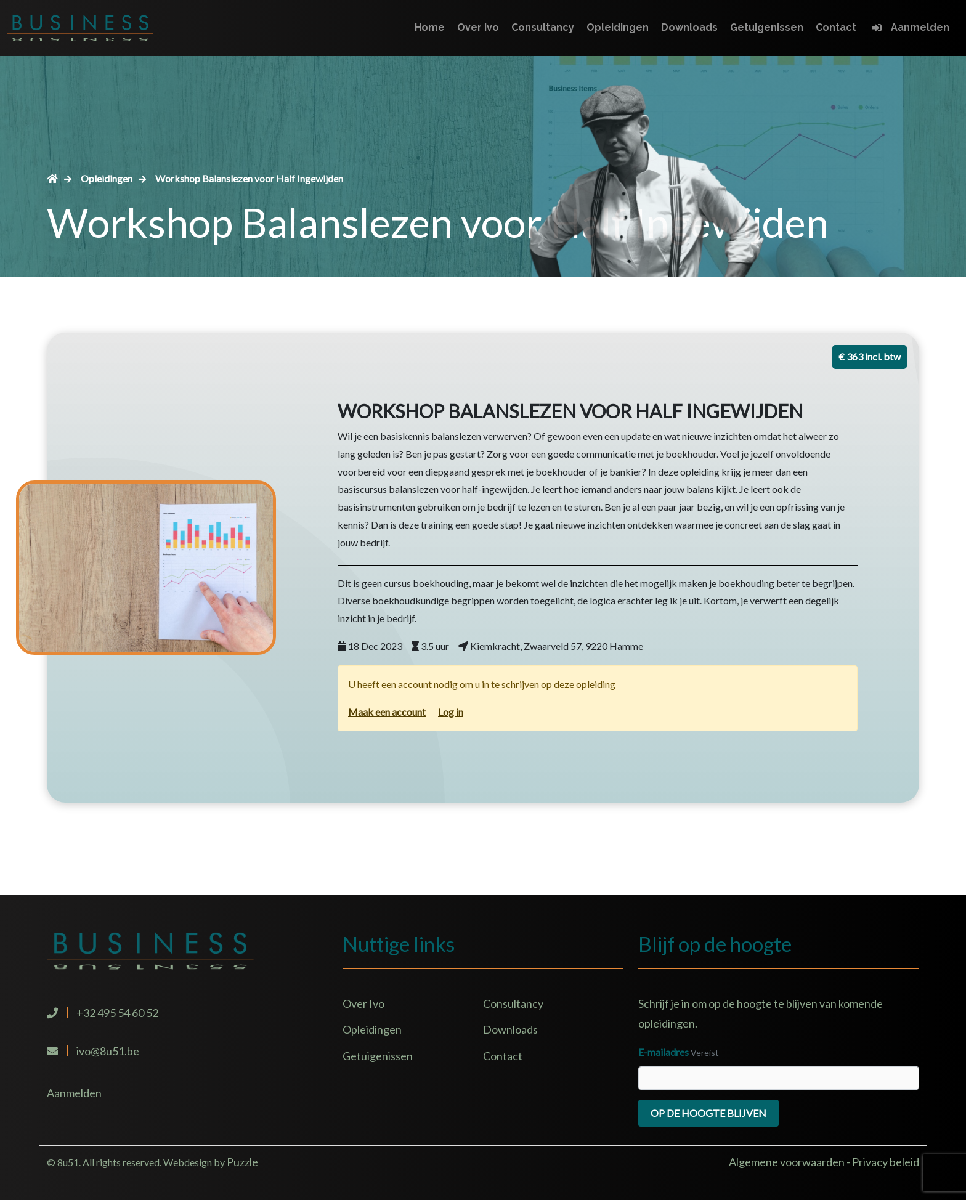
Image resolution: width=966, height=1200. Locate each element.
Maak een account (387, 712)
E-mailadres (663, 1052)
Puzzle (242, 1162)
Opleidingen (617, 27)
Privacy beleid (885, 1162)
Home (430, 27)
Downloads (689, 27)
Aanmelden (920, 27)
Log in (450, 712)
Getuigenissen (766, 27)
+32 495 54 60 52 (117, 1013)
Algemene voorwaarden (787, 1162)
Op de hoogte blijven (708, 1113)
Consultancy (542, 27)
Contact (836, 27)
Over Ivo (478, 27)
